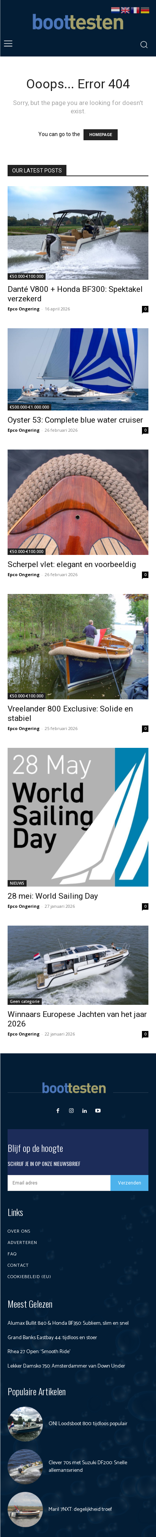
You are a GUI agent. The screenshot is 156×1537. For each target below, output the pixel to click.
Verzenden (129, 1183)
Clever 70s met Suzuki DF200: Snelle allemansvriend (88, 1467)
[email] (59, 1183)
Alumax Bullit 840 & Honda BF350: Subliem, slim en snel (68, 1323)
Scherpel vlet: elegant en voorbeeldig (72, 564)
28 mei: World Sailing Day (53, 896)
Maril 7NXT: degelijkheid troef (80, 1509)
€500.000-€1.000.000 (29, 407)
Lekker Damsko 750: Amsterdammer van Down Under (66, 1366)
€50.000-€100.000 (26, 276)
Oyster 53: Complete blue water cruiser (75, 420)
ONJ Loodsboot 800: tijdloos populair (88, 1423)
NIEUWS (17, 883)
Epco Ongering (23, 309)
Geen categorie (24, 1001)
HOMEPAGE (100, 134)
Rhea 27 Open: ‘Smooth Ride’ (39, 1351)
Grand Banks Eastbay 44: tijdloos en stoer (52, 1337)
